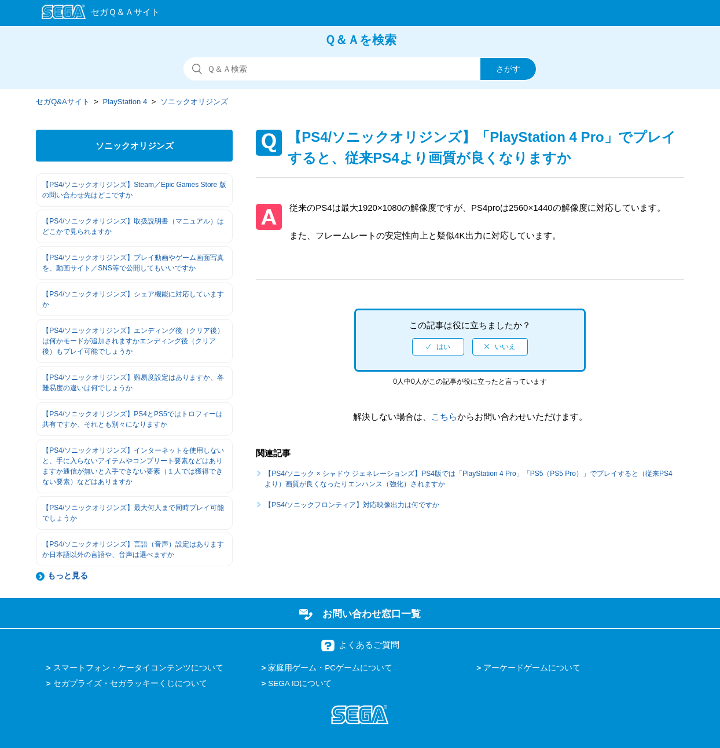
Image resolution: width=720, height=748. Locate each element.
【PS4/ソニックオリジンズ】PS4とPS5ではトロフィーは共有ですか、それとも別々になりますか (132, 419)
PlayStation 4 (125, 101)
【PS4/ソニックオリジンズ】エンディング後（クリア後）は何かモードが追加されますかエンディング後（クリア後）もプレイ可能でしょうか (133, 341)
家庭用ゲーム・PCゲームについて (330, 667)
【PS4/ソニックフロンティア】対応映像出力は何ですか (352, 505)
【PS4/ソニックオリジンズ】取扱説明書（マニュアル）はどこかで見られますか (133, 226)
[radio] (438, 346)
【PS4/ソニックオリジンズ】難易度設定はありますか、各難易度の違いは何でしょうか (133, 382)
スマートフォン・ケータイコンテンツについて (138, 667)
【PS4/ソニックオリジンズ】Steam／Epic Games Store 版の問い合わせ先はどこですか (134, 190)
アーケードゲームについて (532, 667)
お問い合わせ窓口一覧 (371, 613)
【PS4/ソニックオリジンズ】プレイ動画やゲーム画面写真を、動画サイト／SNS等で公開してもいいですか (133, 263)
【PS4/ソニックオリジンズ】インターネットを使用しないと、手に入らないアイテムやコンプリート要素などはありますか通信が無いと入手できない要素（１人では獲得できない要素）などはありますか (133, 466)
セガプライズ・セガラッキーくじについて (130, 683)
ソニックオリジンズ (194, 101)
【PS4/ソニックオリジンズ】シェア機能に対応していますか (133, 299)
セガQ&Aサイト (62, 101)
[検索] (360, 68)
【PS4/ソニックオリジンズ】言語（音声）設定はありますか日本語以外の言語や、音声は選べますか (133, 549)
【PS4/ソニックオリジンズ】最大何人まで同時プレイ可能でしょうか (133, 513)
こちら (444, 416)
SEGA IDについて (300, 683)
